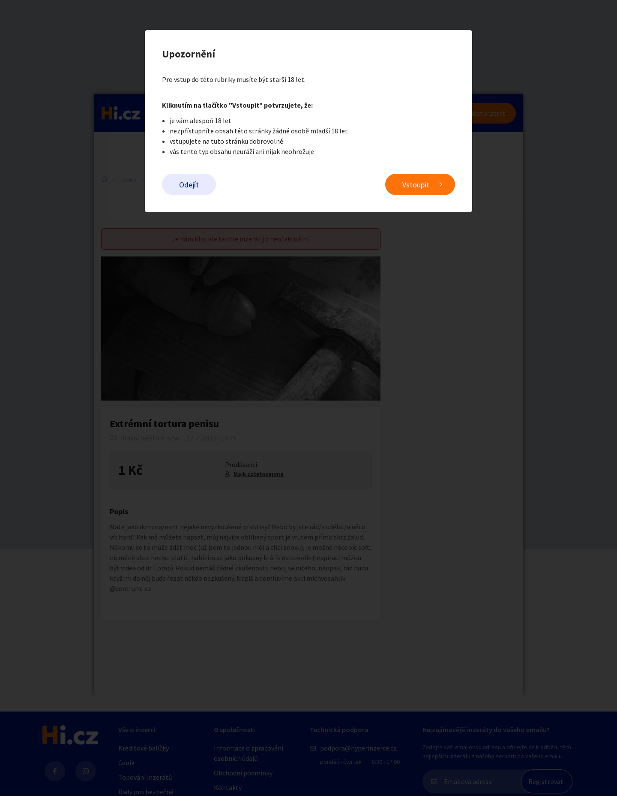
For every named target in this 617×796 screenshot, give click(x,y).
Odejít (189, 185)
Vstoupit (415, 185)
